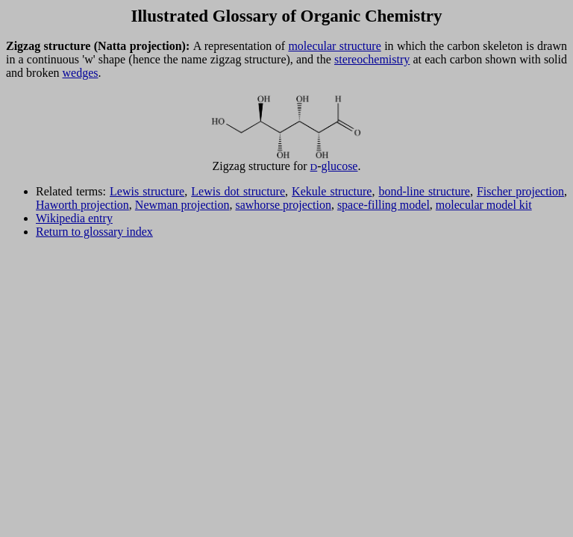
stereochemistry (372, 59)
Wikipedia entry (74, 218)
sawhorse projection (283, 204)
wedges (80, 72)
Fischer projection (520, 191)
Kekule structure (332, 191)
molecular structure (334, 46)
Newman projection (182, 204)
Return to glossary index (94, 231)
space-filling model (383, 204)
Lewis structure (147, 191)
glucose (340, 166)
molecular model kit (484, 204)
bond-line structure (423, 191)
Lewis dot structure (238, 191)
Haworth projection (82, 204)
